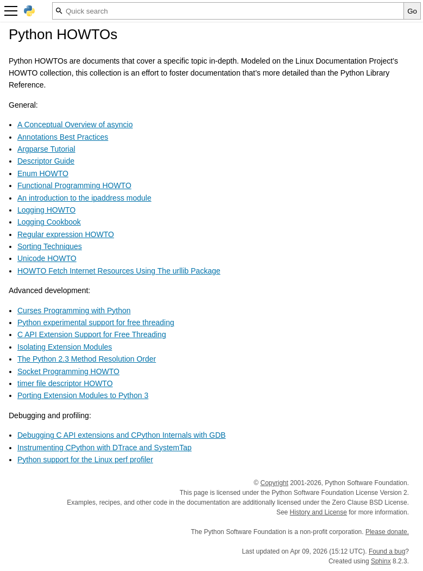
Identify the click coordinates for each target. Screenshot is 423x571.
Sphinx (381, 561)
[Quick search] (228, 11)
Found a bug (387, 551)
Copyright (274, 483)
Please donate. (387, 532)
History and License (318, 512)
